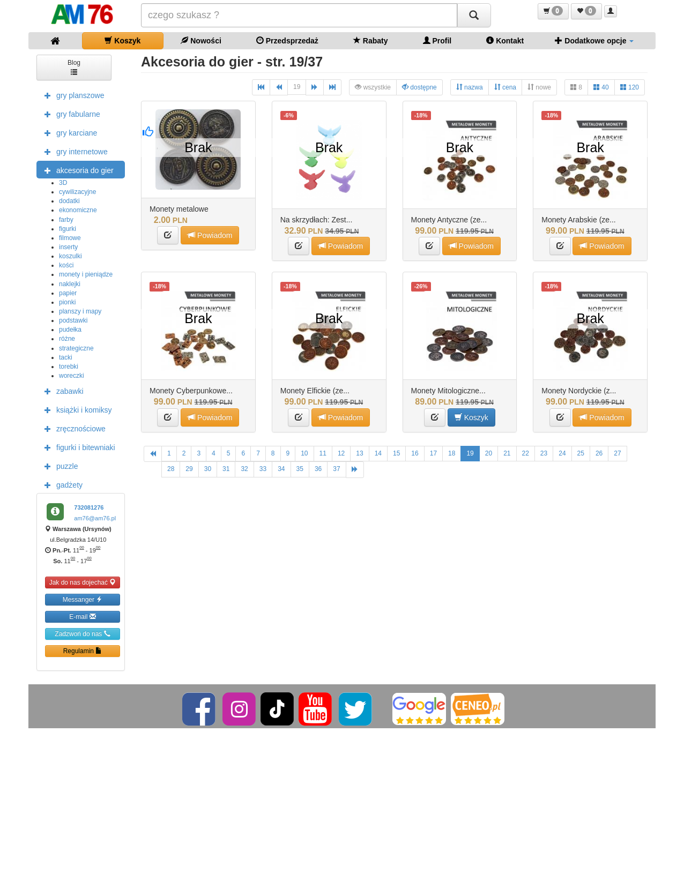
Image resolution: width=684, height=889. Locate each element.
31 (225, 469)
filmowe (70, 238)
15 (396, 453)
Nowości (201, 40)
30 (207, 469)
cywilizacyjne (77, 192)
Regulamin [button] (82, 651)
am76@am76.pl (95, 518)
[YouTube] (316, 708)
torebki (68, 366)
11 (322, 453)
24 (562, 453)
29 (188, 469)
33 (262, 469)
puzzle (58, 466)
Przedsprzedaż (287, 40)
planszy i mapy (80, 311)
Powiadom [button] (210, 235)
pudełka (70, 329)
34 (281, 469)
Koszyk (122, 40)
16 (414, 453)
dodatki (69, 201)
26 (599, 453)
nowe (539, 87)
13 (359, 453)
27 (617, 453)
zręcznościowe (72, 428)
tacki (65, 357)
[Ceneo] (477, 708)
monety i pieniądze (86, 274)
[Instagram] (240, 708)
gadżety (61, 484)
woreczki (71, 375)
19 (296, 87)
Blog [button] (74, 66)
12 (341, 453)
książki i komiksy (75, 409)
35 (299, 469)
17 (433, 453)
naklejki (69, 284)
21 (506, 453)
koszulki (70, 256)
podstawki (73, 320)
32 (244, 469)
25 (580, 453)
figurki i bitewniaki (77, 447)
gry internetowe (73, 151)
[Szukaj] (473, 15)
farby (66, 219)
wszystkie (373, 87)
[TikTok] (277, 708)
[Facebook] (200, 708)
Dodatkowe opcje (594, 40)
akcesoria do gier (76, 170)
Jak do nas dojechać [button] (82, 582)
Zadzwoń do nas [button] (82, 634)
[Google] (419, 708)
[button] (553, 11)
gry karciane (68, 132)
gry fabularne (69, 113)
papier (68, 293)
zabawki (61, 391)
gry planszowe (72, 95)
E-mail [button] (82, 616)
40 (601, 87)
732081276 (88, 507)
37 (336, 469)
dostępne (419, 87)
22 (525, 453)
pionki (67, 302)
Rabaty (370, 40)
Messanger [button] (83, 599)
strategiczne (76, 348)
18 (451, 453)
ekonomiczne (78, 210)
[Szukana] (299, 15)
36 (318, 469)
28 (170, 469)
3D (63, 182)
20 (488, 453)
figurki (67, 229)
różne (67, 338)
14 (378, 453)
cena (505, 87)
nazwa (469, 87)
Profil (437, 40)
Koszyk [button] (471, 417)
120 (629, 87)
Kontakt (505, 40)
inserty (68, 247)
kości (66, 265)
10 (304, 453)
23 (543, 453)
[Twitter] (356, 708)
